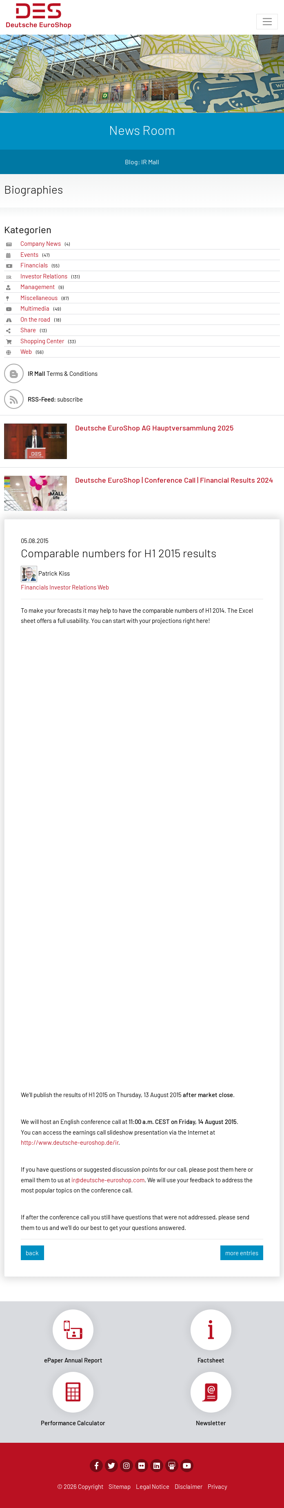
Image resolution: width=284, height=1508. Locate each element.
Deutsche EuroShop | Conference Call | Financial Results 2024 (174, 479)
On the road (42, 319)
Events (36, 254)
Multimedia (42, 308)
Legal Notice (152, 1486)
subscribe (55, 399)
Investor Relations (51, 276)
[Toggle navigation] (267, 21)
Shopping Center (49, 341)
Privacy (217, 1486)
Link (73, 1336)
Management (43, 287)
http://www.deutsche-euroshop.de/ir (69, 1142)
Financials (41, 265)
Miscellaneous (45, 298)
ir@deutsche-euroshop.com (107, 1179)
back (32, 1252)
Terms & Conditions (63, 373)
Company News (46, 243)
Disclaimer (188, 1486)
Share (34, 330)
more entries (241, 1252)
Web (33, 351)
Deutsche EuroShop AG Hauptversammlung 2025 (154, 427)
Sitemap (120, 1486)
